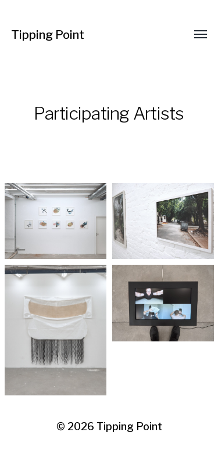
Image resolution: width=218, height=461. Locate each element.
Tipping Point (47, 35)
